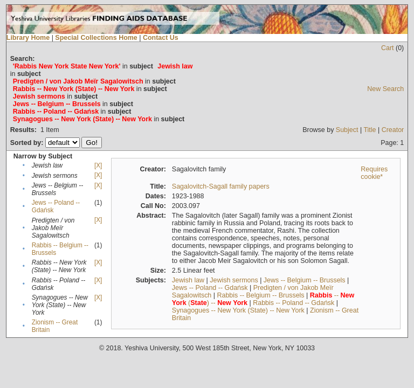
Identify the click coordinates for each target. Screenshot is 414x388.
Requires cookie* (374, 173)
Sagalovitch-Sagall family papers (221, 186)
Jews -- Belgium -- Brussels (305, 280)
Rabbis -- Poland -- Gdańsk (293, 303)
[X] (98, 165)
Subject (347, 130)
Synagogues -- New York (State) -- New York (238, 310)
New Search (385, 89)
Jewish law (188, 280)
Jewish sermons (234, 280)
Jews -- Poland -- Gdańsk (210, 288)
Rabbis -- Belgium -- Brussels (260, 295)
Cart (387, 48)
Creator (393, 130)
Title (369, 130)
